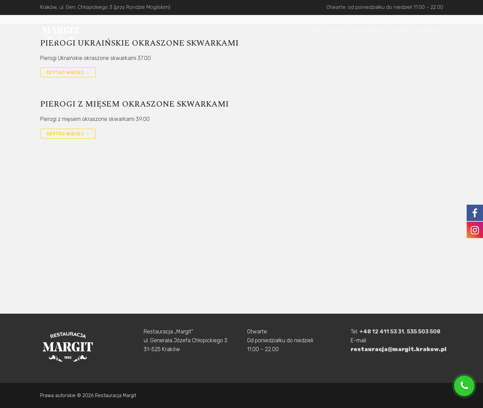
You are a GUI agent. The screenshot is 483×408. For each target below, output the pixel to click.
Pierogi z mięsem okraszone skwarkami (134, 104)
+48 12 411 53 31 (381, 331)
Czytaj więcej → (68, 72)
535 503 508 (423, 331)
